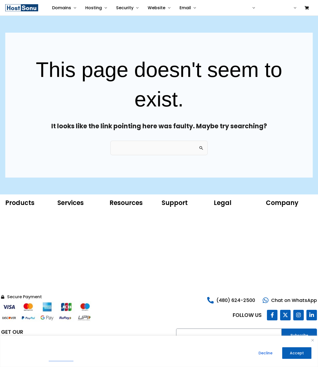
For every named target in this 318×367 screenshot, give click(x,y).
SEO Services (69, 241)
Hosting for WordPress (25, 220)
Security (123, 8)
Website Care (69, 220)
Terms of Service (229, 220)
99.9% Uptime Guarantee (237, 236)
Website (154, 8)
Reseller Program (281, 252)
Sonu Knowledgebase (181, 220)
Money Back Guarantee (235, 244)
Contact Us (276, 260)
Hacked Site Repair (22, 283)
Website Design (71, 212)
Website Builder (19, 252)
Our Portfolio (277, 220)
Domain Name (18, 212)
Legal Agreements (230, 228)
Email (182, 8)
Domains (61, 8)
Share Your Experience (182, 236)
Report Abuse (174, 228)
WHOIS (116, 220)
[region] (159, 351)
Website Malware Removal (73, 231)
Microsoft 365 (17, 228)
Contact (223, 8)
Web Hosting (16, 236)
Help (269, 8)
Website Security (20, 268)
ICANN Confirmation (128, 228)
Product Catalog (125, 236)
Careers (273, 236)
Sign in (286, 8)
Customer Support (179, 212)
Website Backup (20, 275)
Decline (265, 353)
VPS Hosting (16, 244)
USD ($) (245, 8)
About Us (274, 212)
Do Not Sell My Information (227, 254)
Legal (270, 244)
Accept (297, 353)
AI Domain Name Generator (125, 247)
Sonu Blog (275, 228)
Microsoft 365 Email (127, 212)
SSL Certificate (18, 260)
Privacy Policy (61, 359)
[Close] (312, 340)
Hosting (93, 8)
